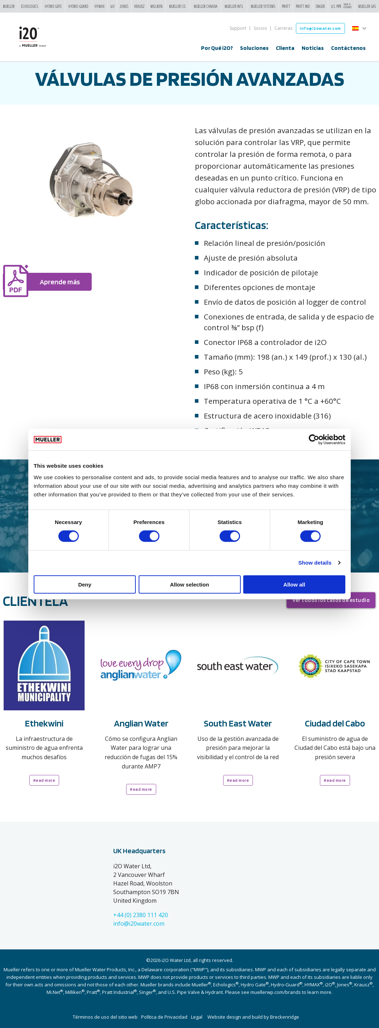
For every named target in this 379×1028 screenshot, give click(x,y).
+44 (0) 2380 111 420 (140, 915)
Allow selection (189, 584)
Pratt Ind (303, 6)
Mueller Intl (234, 6)
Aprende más (60, 281)
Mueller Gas (367, 6)
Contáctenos (348, 48)
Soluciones (254, 48)
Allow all (294, 584)
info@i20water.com (138, 923)
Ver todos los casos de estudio (331, 600)
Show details (315, 563)
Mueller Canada (205, 6)
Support (238, 28)
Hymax (100, 6)
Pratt (286, 6)
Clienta (285, 48)
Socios (260, 28)
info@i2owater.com (320, 28)
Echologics (29, 6)
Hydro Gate (53, 6)
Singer (320, 6)
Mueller (9, 6)
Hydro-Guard (78, 6)
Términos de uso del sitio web (105, 1017)
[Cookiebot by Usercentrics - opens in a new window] (314, 439)
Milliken (156, 6)
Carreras (283, 28)
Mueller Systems (263, 6)
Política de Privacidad (164, 1017)
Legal (196, 1017)
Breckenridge (284, 1017)
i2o (112, 6)
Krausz (139, 6)
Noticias (313, 48)
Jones (124, 6)
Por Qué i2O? (217, 48)
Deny (84, 584)
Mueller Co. (177, 6)
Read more (44, 780)
